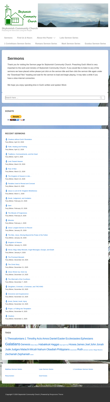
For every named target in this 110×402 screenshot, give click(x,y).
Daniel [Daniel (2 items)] (53, 338)
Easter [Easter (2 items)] (61, 338)
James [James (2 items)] (81, 344)
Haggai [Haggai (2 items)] (55, 344)
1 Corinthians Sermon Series (17, 44)
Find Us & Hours (24, 38)
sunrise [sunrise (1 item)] (91, 350)
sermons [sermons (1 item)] (85, 350)
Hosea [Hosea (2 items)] (72, 344)
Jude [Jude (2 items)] (8, 349)
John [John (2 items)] (93, 344)
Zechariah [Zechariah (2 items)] (11, 354)
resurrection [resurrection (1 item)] (73, 350)
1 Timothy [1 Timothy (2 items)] (30, 338)
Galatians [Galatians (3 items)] (12, 344)
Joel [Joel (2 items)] (87, 344)
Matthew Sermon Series (13, 369)
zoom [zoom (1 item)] (32, 354)
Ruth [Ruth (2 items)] (80, 349)
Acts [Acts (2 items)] (39, 338)
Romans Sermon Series (46, 44)
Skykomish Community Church (20, 28)
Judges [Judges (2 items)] (15, 349)
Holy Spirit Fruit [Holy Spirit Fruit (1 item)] (64, 345)
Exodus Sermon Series (95, 44)
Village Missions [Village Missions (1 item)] (97, 350)
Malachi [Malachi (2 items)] (24, 349)
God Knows (43, 376)
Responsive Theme (56, 394)
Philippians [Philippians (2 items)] (63, 349)
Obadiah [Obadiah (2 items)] (51, 349)
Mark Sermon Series (71, 44)
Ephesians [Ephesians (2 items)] (87, 338)
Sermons (8, 38)
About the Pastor (46, 37)
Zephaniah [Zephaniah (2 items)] (23, 354)
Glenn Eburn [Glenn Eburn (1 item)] (34, 345)
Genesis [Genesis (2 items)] (25, 344)
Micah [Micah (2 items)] (33, 349)
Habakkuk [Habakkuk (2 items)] (44, 344)
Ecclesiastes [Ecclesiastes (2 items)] (73, 338)
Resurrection (9, 376)
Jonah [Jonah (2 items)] (100, 344)
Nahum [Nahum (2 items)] (41, 349)
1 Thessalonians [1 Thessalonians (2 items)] (14, 338)
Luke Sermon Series (69, 38)
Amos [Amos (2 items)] (45, 338)
